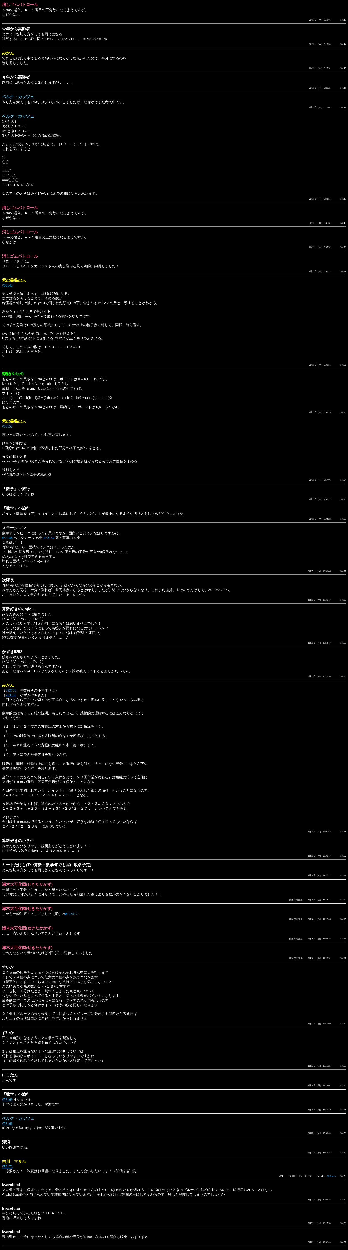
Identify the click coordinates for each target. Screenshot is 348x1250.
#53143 (7, 285)
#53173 (7, 1167)
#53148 (7, 538)
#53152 (7, 426)
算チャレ (331, 1176)
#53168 (7, 1123)
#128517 (71, 914)
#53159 (11, 690)
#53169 (7, 1099)
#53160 (11, 695)
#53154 (49, 538)
